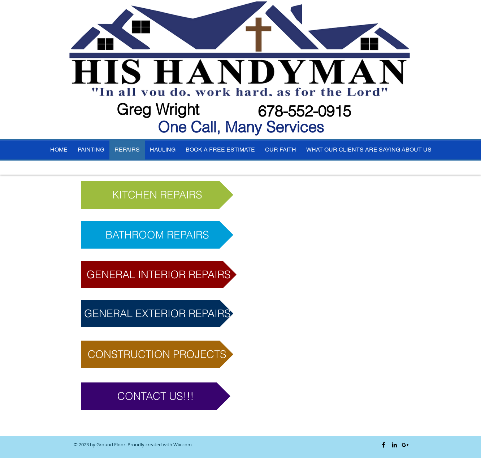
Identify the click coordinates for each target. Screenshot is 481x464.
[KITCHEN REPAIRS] (157, 195)
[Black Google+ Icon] (405, 444)
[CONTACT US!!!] (155, 396)
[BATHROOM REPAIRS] (157, 235)
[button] (159, 274)
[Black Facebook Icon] (383, 444)
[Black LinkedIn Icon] (394, 444)
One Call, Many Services (241, 127)
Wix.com (182, 444)
